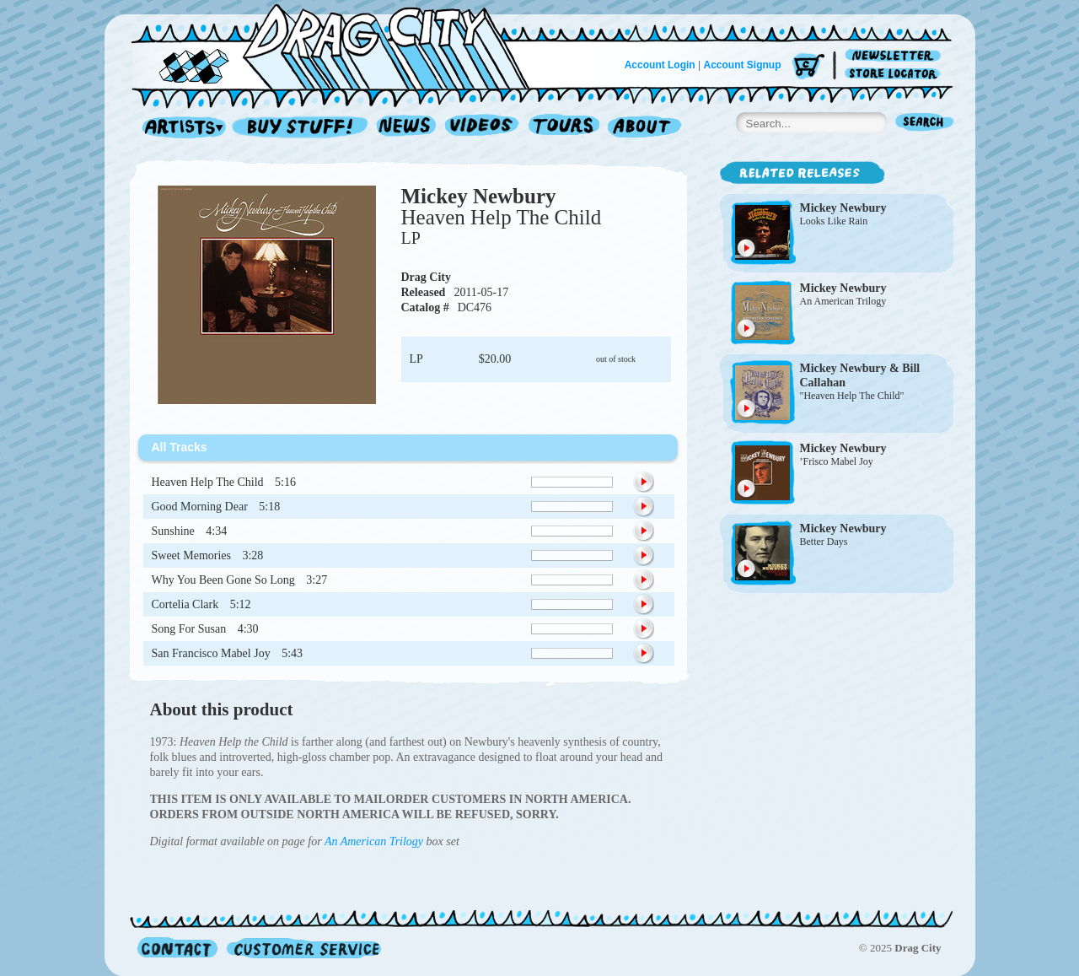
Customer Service (303, 948)
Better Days (824, 541)
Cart (808, 67)
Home (340, 45)
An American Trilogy (374, 841)
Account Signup (742, 65)
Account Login (660, 65)
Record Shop (301, 127)
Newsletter (895, 56)
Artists (179, 127)
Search (925, 123)
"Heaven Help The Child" (852, 396)
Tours (564, 127)
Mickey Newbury (478, 196)
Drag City (426, 277)
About (644, 127)
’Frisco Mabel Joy (836, 461)
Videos (482, 127)
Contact (177, 948)
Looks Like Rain (834, 221)
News (407, 127)
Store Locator (895, 74)
